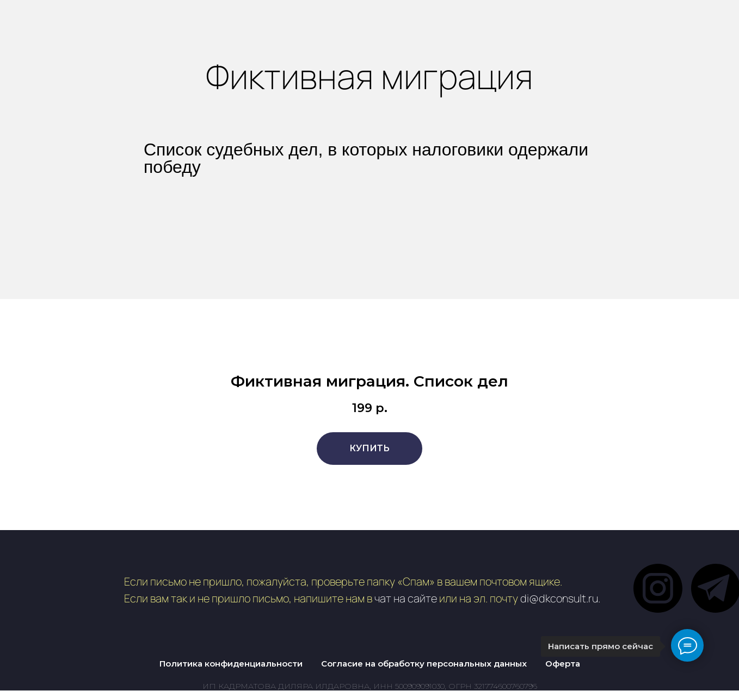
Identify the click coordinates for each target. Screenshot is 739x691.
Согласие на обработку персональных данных (424, 663)
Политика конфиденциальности (231, 663)
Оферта (562, 663)
